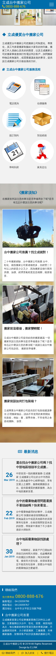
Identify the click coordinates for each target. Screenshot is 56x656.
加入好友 (27, 653)
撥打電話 (47, 653)
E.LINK (33, 647)
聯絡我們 (8, 653)
